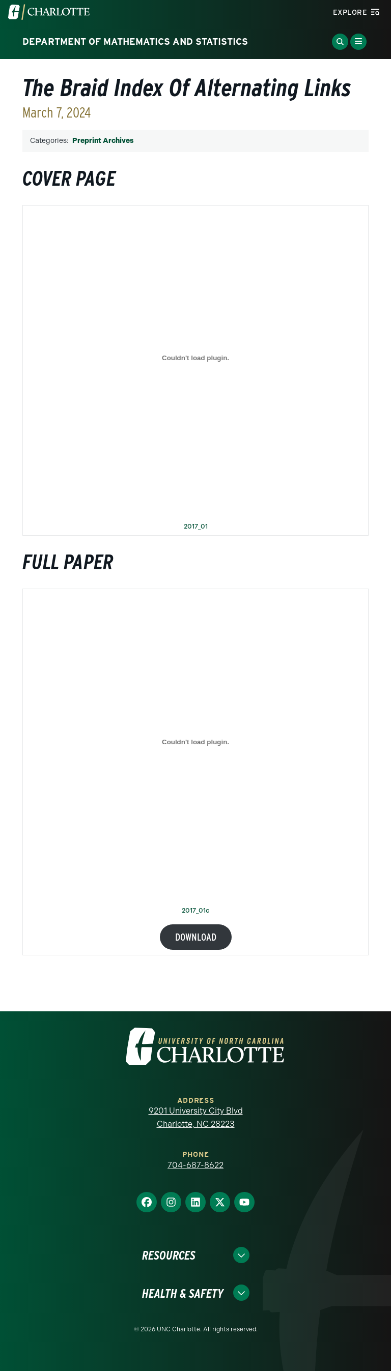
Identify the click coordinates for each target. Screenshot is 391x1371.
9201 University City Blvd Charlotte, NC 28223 (196, 1117)
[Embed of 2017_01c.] (195, 741)
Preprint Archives (102, 140)
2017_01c (195, 911)
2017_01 (196, 526)
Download (195, 937)
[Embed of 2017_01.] (195, 358)
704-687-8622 (195, 1165)
